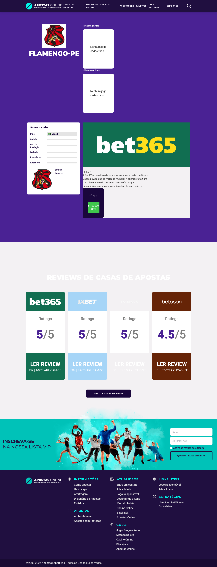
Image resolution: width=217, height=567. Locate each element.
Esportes (172, 6)
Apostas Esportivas (53, 562)
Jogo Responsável (128, 494)
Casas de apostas (68, 6)
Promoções (127, 6)
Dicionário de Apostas (87, 498)
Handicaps (80, 489)
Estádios (79, 503)
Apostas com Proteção (87, 520)
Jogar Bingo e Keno (128, 498)
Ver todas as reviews (108, 393)
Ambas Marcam (83, 516)
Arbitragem (81, 494)
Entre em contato (127, 484)
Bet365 (87, 172)
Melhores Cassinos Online (98, 6)
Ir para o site (93, 207)
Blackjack (122, 512)
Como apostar (82, 484)
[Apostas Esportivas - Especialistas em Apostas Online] (45, 481)
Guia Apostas (154, 6)
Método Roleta (126, 503)
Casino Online (125, 508)
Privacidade (124, 489)
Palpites (141, 6)
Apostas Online (126, 517)
